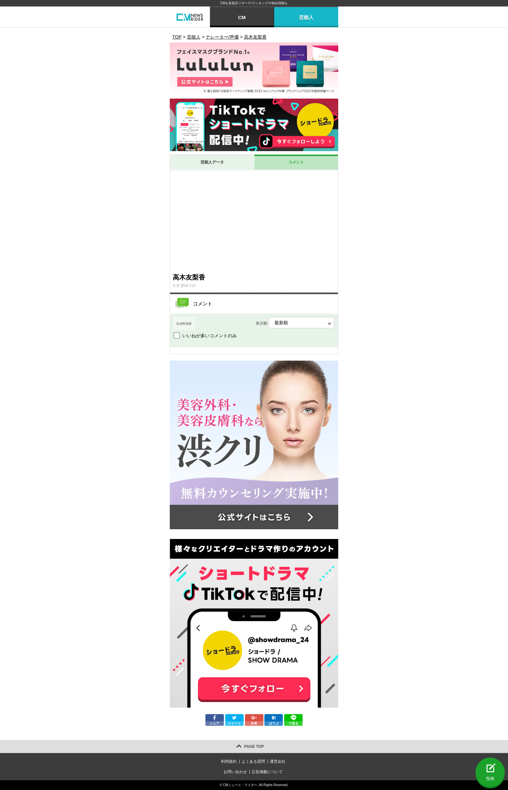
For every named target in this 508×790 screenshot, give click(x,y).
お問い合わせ (235, 772)
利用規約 (229, 761)
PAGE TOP (254, 746)
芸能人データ (212, 162)
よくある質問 (253, 761)
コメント (296, 162)
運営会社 (277, 761)
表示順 (295, 323)
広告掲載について (267, 772)
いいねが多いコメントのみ (209, 335)
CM (242, 17)
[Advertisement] (254, 221)
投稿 (490, 778)
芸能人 (306, 17)
